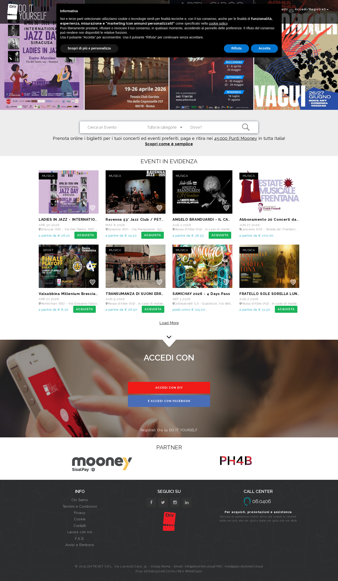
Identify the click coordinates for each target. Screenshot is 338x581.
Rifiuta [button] (236, 48)
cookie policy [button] (218, 23)
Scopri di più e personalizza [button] (89, 48)
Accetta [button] (264, 48)
